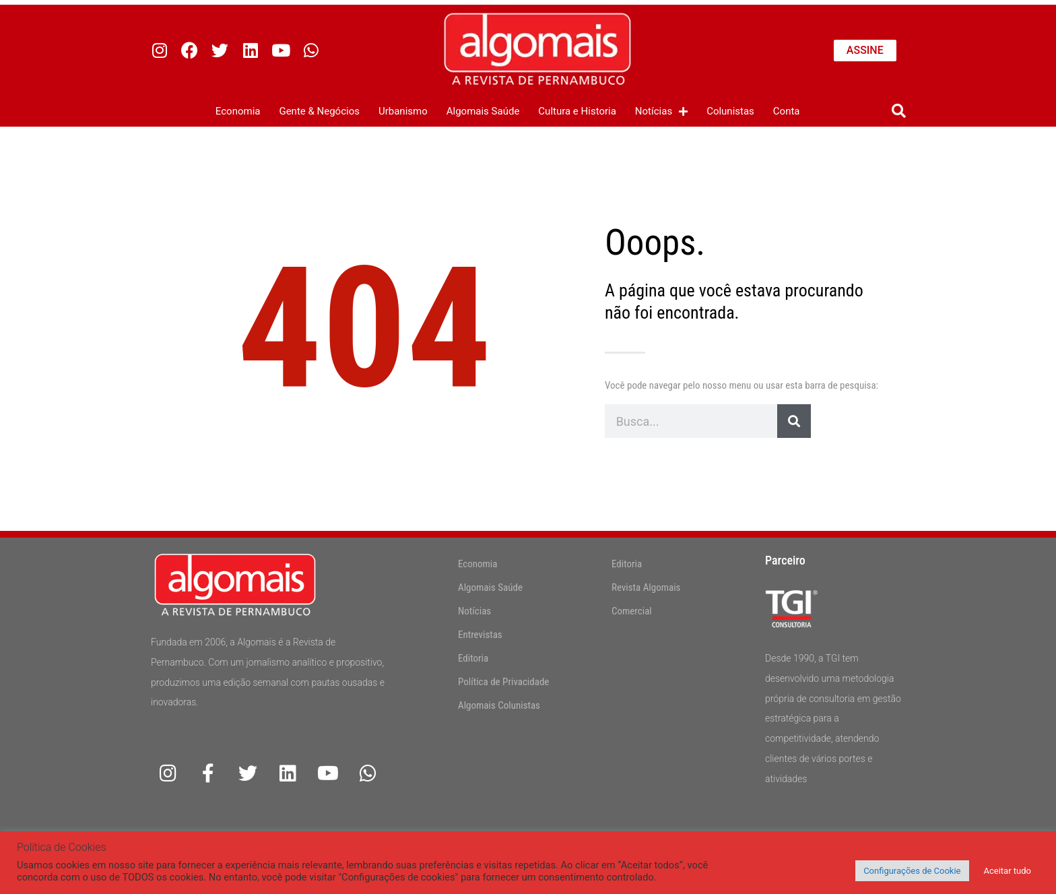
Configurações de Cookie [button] (911, 871)
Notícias (661, 111)
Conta (786, 111)
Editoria (473, 658)
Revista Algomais (646, 587)
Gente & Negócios (319, 111)
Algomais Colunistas (499, 705)
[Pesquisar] (794, 421)
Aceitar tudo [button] (1007, 871)
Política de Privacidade (503, 682)
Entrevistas (480, 635)
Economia (238, 111)
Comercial (632, 611)
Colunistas (730, 111)
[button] (898, 111)
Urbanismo (403, 111)
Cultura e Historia (577, 111)
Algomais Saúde (483, 111)
